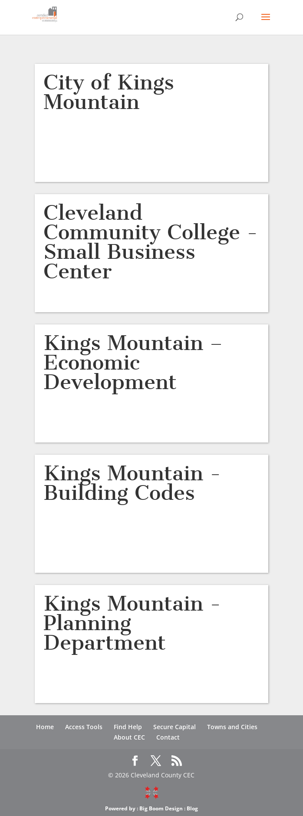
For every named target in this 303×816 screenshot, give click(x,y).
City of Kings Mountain (108, 92)
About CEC (129, 737)
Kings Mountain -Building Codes (132, 483)
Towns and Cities (232, 727)
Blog (192, 808)
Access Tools (83, 727)
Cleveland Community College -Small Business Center (150, 242)
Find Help (128, 727)
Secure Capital (174, 727)
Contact (168, 737)
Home (45, 727)
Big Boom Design (161, 808)
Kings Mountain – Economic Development (133, 362)
